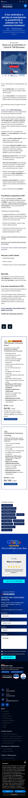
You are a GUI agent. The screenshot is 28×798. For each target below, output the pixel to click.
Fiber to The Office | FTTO (8, 743)
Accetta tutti (20, 791)
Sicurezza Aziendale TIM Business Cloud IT (12, 740)
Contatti (4, 727)
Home (7, 28)
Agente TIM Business (7, 523)
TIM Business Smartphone (8, 526)
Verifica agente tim (17, 671)
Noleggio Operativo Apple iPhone (10, 734)
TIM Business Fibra (19, 523)
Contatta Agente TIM (18, 520)
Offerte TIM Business (7, 716)
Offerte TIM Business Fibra (8, 514)
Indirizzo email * (5, 620)
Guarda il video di (11, 110)
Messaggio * (4, 634)
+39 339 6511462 (10, 696)
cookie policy (18, 775)
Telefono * (4, 627)
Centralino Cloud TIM (7, 505)
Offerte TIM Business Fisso (8, 511)
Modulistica (5, 671)
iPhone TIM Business (7, 749)
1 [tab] (10, 578)
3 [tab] (15, 578)
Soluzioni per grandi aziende (8, 517)
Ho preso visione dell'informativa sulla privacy (14, 651)
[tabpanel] (14, 565)
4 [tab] (17, 578)
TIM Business (20, 514)
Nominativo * (4, 613)
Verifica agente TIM (6, 520)
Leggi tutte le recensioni (14, 581)
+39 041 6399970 (10, 691)
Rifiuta (8, 791)
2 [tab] (13, 578)
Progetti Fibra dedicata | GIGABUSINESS (12, 738)
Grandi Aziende (6, 713)
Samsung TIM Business (8, 751)
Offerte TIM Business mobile (8, 508)
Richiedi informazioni (11, 425)
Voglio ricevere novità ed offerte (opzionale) (14, 654)
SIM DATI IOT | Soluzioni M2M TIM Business (12, 736)
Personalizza (14, 794)
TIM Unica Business (6, 530)
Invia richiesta (8, 657)
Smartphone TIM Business (9, 720)
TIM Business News (16, 28)
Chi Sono (5, 725)
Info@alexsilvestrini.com (12, 700)
